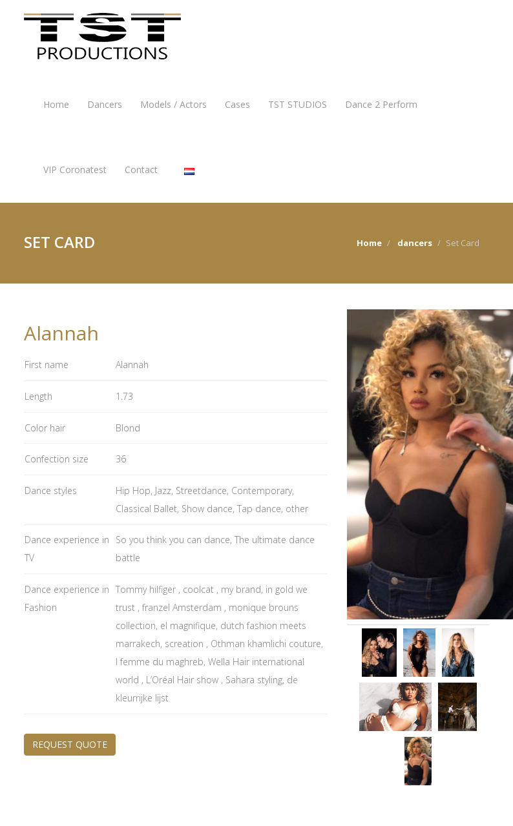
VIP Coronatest (75, 169)
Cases (237, 104)
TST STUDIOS (297, 104)
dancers (414, 243)
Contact (141, 169)
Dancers (104, 104)
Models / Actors (173, 104)
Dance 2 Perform (381, 104)
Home (56, 104)
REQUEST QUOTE (69, 744)
